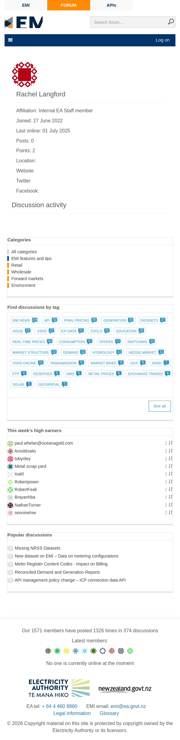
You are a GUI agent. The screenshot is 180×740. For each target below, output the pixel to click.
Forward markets (27, 278)
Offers (109, 342)
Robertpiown (27, 481)
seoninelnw (25, 512)
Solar (21, 384)
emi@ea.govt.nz (128, 706)
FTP (18, 374)
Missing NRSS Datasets (37, 548)
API (50, 320)
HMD (73, 374)
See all (160, 406)
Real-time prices (31, 342)
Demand (74, 352)
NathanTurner (28, 505)
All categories (24, 251)
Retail (16, 265)
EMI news (24, 320)
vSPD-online (27, 363)
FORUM (68, 5)
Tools (99, 331)
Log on (163, 39)
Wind (160, 363)
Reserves (45, 374)
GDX (137, 363)
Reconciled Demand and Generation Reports (57, 572)
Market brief (107, 363)
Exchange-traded (148, 374)
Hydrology (107, 352)
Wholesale (21, 271)
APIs (111, 5)
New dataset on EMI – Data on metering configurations (66, 556)
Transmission (66, 363)
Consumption (75, 342)
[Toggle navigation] (10, 40)
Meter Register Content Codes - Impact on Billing (61, 563)
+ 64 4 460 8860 (59, 706)
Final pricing (80, 320)
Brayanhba (25, 497)
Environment (23, 285)
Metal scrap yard (30, 466)
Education (129, 331)
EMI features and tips (31, 258)
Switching (140, 342)
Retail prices (104, 374)
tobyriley (22, 458)
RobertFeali (26, 489)
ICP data (72, 331)
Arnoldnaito (25, 451)
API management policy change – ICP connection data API (70, 580)
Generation (118, 320)
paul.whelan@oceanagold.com (44, 443)
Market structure (33, 352)
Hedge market (146, 352)
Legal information (72, 713)
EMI (26, 5)
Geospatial (52, 384)
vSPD (45, 331)
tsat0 (19, 473)
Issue (20, 331)
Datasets (152, 320)
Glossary (109, 713)
